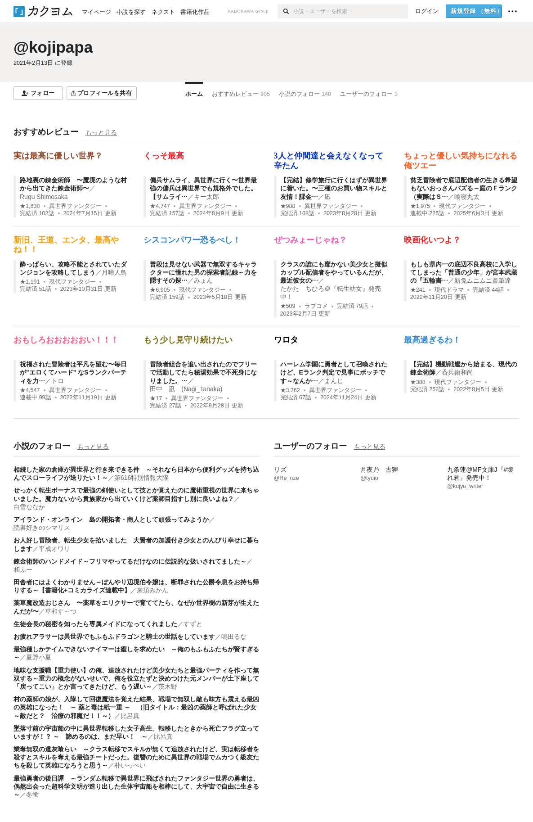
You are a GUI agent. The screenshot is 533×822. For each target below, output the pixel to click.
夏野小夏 (38, 657)
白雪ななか (29, 506)
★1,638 (30, 206)
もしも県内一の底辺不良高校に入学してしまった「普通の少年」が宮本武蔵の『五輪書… (463, 272)
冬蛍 (32, 794)
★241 (418, 290)
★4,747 (160, 206)
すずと (193, 624)
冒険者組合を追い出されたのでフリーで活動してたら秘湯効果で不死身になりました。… (203, 372)
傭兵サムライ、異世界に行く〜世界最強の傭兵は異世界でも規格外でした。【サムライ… (203, 188)
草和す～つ (60, 611)
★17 (156, 398)
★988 (288, 206)
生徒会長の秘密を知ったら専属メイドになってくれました (95, 624)
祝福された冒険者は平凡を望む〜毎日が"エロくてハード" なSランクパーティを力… (73, 372)
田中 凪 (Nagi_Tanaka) (186, 389)
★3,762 (290, 390)
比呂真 (130, 715)
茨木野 (167, 686)
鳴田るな (233, 636)
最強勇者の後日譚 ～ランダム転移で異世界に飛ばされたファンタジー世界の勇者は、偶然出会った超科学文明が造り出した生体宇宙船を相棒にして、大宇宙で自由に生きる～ (136, 786)
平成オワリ (54, 548)
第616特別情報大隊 (141, 477)
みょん (203, 280)
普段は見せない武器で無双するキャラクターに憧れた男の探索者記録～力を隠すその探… (203, 272)
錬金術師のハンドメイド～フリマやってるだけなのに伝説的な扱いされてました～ (129, 561)
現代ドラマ (449, 290)
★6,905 (160, 290)
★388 (418, 382)
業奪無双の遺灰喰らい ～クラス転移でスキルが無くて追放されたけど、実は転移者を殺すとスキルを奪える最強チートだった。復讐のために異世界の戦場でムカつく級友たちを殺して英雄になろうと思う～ (136, 757)
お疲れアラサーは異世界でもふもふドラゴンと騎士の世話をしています (114, 636)
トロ (57, 380)
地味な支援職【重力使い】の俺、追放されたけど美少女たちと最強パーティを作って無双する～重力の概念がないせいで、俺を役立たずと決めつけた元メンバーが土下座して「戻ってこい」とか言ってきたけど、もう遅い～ (136, 678)
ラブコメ (316, 306)
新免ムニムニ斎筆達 (482, 280)
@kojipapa (53, 47)
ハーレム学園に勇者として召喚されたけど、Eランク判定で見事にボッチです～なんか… (333, 372)
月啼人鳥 (114, 272)
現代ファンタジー (462, 206)
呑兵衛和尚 (457, 372)
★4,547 (30, 390)
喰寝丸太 (466, 196)
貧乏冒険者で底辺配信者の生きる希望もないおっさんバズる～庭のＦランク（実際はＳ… (463, 188)
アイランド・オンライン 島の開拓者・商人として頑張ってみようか (111, 519)
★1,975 (420, 206)
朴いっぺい (130, 765)
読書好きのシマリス (41, 527)
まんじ (333, 380)
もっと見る (101, 132)
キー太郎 (206, 196)
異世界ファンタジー (75, 206)
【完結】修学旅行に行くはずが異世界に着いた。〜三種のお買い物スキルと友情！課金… (333, 188)
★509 (288, 306)
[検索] (285, 11)
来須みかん (152, 590)
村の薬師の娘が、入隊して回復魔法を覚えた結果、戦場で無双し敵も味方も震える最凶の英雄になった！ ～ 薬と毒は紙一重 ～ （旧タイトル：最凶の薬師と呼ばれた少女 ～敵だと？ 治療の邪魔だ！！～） (138, 707)
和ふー (22, 569)
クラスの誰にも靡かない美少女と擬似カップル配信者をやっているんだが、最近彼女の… (333, 272)
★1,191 (30, 282)
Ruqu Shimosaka (44, 196)
